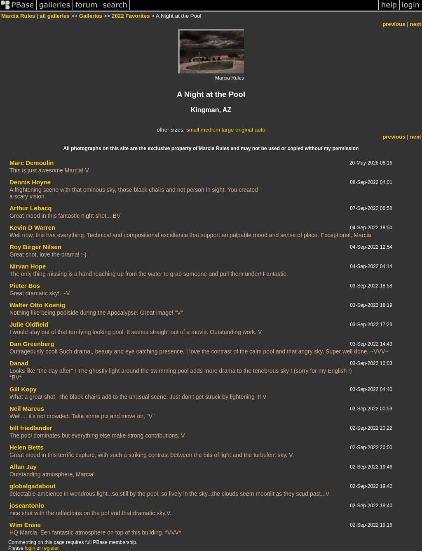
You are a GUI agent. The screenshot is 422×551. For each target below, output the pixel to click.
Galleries (90, 16)
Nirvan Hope (27, 266)
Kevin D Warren (32, 227)
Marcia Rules (18, 16)
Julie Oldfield (28, 324)
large (228, 130)
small (192, 130)
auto (260, 130)
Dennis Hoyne (30, 182)
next (415, 24)
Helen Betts (26, 447)
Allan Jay (23, 466)
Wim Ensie (25, 524)
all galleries (55, 16)
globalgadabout (32, 486)
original (244, 130)
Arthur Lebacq (30, 208)
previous (394, 24)
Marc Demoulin (31, 162)
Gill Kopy (23, 389)
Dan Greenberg (31, 343)
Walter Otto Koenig (37, 304)
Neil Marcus (26, 408)
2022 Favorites (131, 16)
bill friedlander (30, 427)
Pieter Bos (24, 285)
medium (210, 130)
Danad (18, 363)
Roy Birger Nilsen (35, 246)
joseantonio (26, 505)
